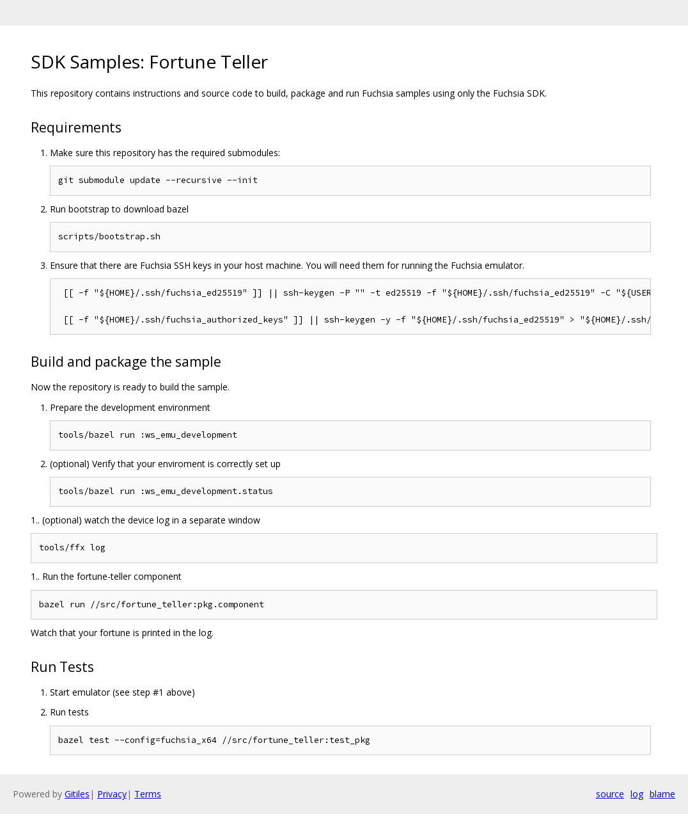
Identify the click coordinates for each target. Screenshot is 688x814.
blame (662, 794)
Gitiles (77, 794)
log (636, 794)
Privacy (112, 794)
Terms (147, 794)
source (610, 794)
